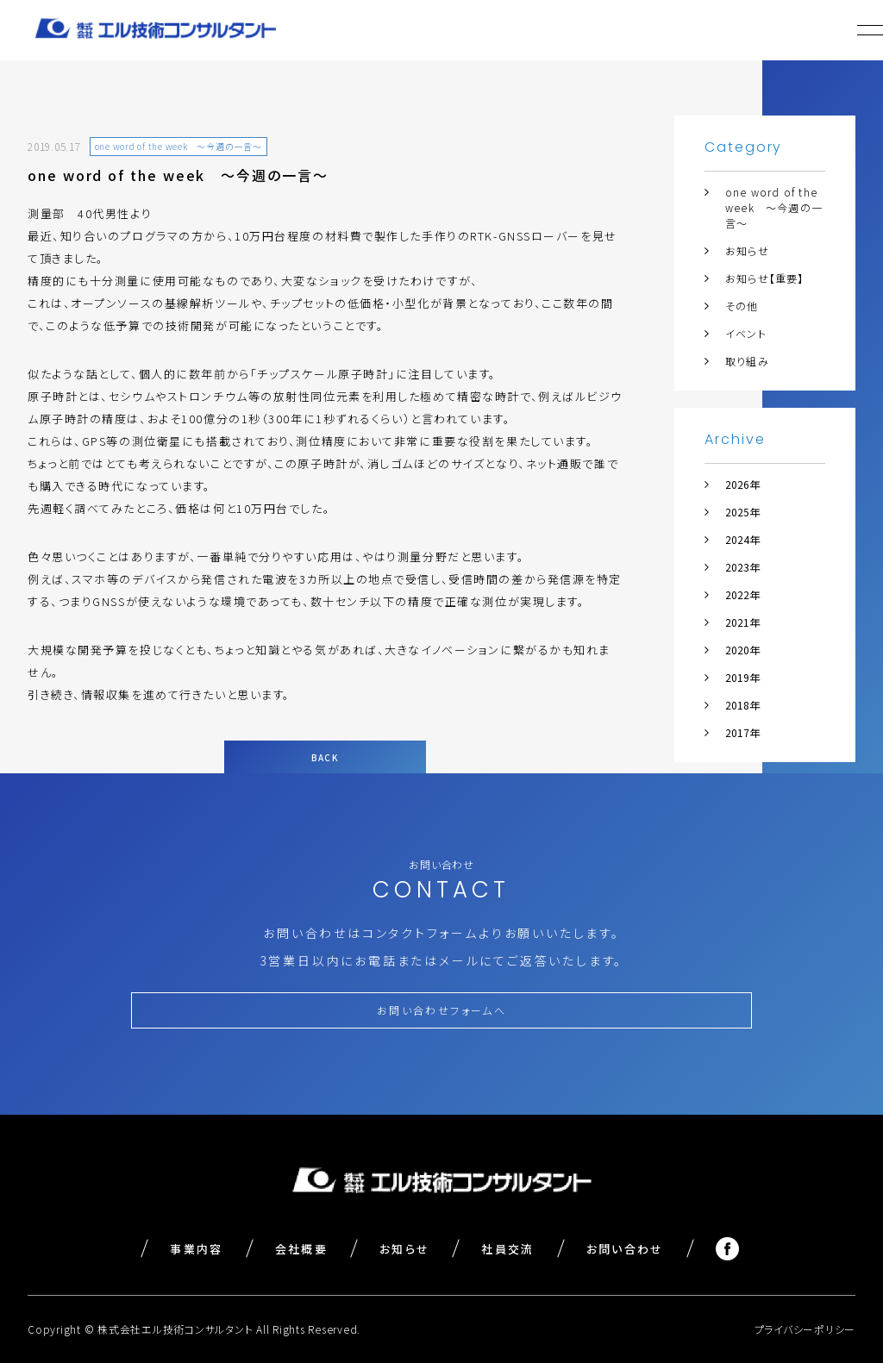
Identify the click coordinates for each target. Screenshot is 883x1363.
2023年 (742, 567)
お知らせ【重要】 (765, 278)
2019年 (742, 677)
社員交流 (507, 1249)
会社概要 (301, 1249)
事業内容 (196, 1249)
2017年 (742, 732)
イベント (746, 333)
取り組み (747, 360)
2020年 (742, 649)
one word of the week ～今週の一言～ (774, 207)
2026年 (742, 484)
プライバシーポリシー (805, 1329)
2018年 (742, 704)
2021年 (742, 622)
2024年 (742, 539)
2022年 (742, 594)
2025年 (742, 511)
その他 (742, 305)
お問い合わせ (625, 1249)
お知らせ (747, 250)
